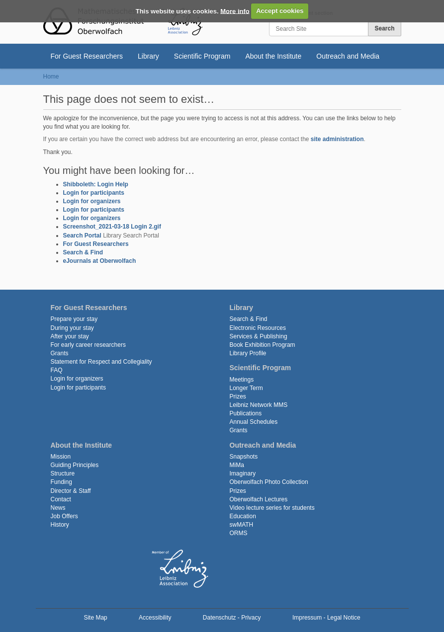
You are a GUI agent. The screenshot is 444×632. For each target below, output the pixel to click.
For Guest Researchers (87, 56)
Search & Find (83, 252)
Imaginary (243, 473)
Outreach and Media (347, 56)
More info (235, 10)
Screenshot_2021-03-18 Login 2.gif (112, 226)
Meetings (242, 379)
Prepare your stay (74, 319)
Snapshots (244, 456)
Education (243, 516)
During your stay (72, 327)
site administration (337, 139)
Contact (61, 499)
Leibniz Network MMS (259, 404)
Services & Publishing (258, 336)
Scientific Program (202, 56)
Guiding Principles (75, 465)
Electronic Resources (258, 327)
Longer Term (246, 388)
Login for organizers (92, 201)
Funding (61, 481)
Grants (60, 353)
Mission (61, 456)
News (58, 507)
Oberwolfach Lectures (259, 499)
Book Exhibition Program (262, 344)
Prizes (238, 396)
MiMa (237, 465)
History (60, 524)
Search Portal (82, 235)
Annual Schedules (254, 421)
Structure (63, 473)
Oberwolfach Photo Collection (269, 481)
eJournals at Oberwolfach (99, 260)
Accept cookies (279, 10)
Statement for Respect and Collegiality (101, 361)
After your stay (70, 336)
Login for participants (93, 192)
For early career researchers (88, 344)
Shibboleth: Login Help (95, 184)
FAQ (57, 370)
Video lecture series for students (272, 507)
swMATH (242, 524)
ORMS (239, 533)
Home (51, 76)
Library (148, 56)
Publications (246, 413)
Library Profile (248, 353)
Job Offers (64, 516)
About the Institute (273, 56)
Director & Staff (71, 490)
